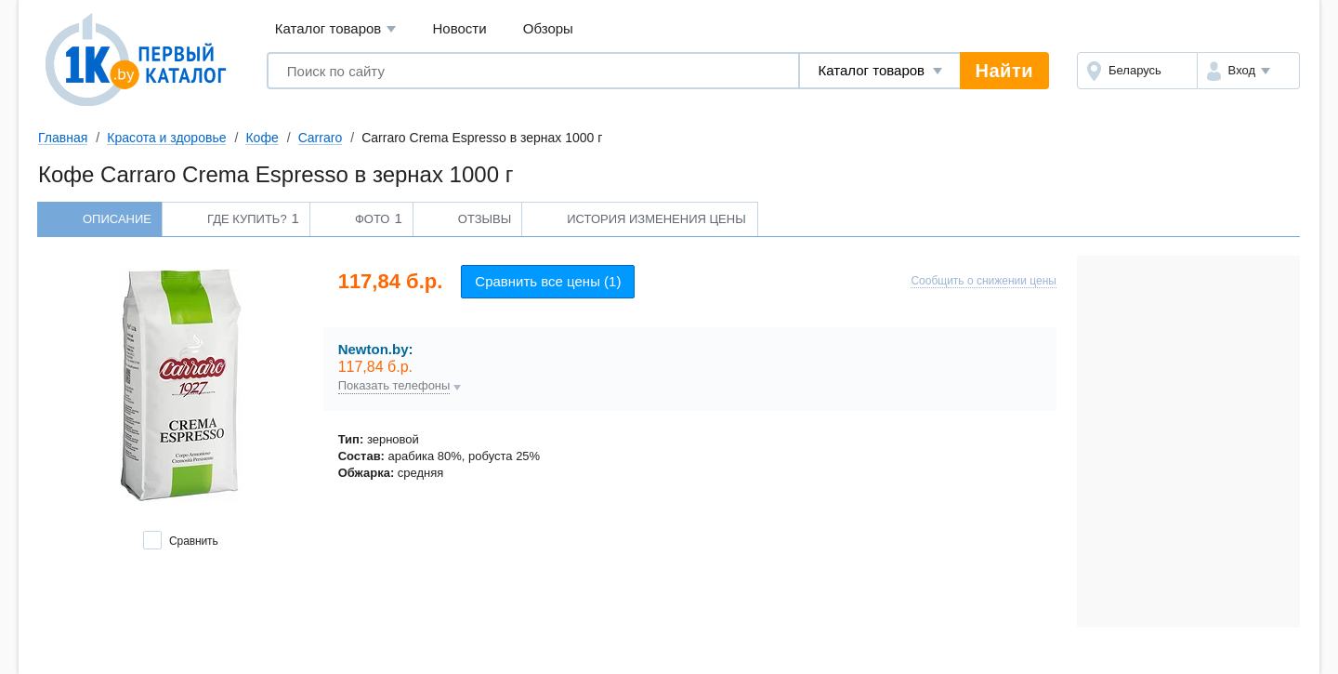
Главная (62, 137)
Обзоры (548, 28)
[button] (1248, 70)
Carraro (320, 137)
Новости (460, 28)
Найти (1004, 70)
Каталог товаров (336, 29)
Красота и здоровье (166, 137)
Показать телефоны (394, 385)
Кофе (261, 137)
